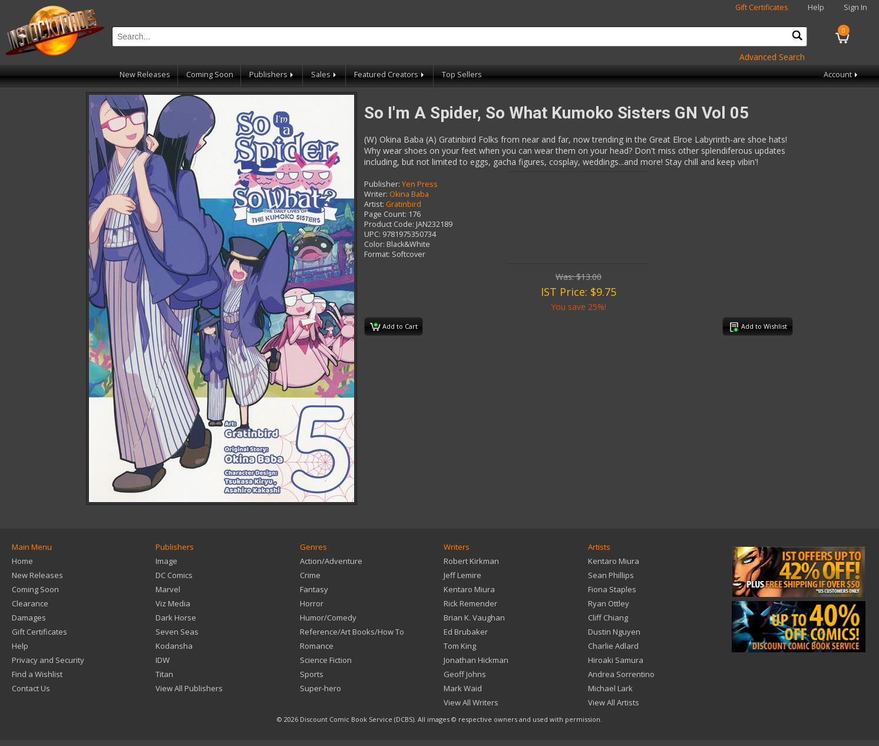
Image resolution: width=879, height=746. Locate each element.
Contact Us (31, 688)
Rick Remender (470, 603)
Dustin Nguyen (614, 631)
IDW (163, 660)
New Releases (145, 75)
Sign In (855, 7)
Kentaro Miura (469, 589)
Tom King (460, 646)
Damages (29, 617)
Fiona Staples (612, 589)
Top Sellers (462, 75)
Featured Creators (390, 75)
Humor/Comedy (328, 617)
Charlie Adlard (613, 646)
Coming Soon (209, 75)
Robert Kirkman (471, 561)
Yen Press (420, 184)
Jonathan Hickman (476, 660)
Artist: (374, 204)
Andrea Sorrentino (621, 674)
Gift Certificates (761, 7)
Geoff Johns (465, 674)
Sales (324, 75)
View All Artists (613, 702)
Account (842, 75)
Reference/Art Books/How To (352, 631)
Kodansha (174, 646)
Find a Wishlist (37, 674)
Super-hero (320, 688)
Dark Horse (176, 617)
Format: (377, 254)
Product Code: (389, 224)
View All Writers (471, 702)
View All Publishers (189, 688)
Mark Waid (463, 688)
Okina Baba (409, 194)
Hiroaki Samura (615, 660)
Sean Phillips (611, 575)
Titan (164, 674)
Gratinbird (403, 204)
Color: (374, 244)
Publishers (272, 75)
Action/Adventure (331, 561)
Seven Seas (177, 631)
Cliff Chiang (608, 617)
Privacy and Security (48, 660)
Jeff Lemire (462, 575)
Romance (316, 646)
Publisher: (382, 184)
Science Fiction (326, 660)
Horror (311, 603)
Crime (310, 575)
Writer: (376, 194)
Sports (311, 674)
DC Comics (174, 575)
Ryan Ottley (608, 603)
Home (22, 561)
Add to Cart (394, 327)
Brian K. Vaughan (474, 617)
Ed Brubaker (466, 631)
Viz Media (173, 603)
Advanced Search (772, 56)
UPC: (372, 234)
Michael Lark (610, 688)
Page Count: (385, 214)
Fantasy (314, 589)
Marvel (168, 589)
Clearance (30, 603)
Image (166, 561)
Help (816, 7)
